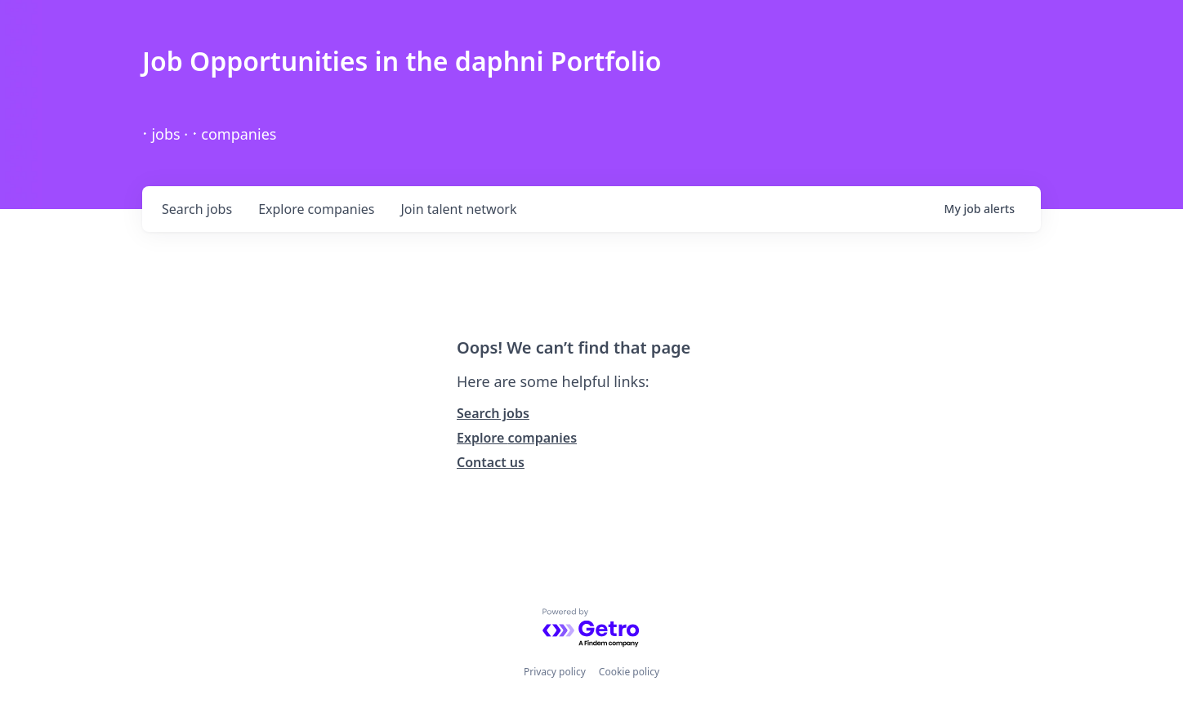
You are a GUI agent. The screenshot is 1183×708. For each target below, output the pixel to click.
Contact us (491, 462)
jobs (197, 209)
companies (316, 209)
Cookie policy (629, 672)
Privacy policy (555, 672)
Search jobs (493, 413)
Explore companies (517, 438)
